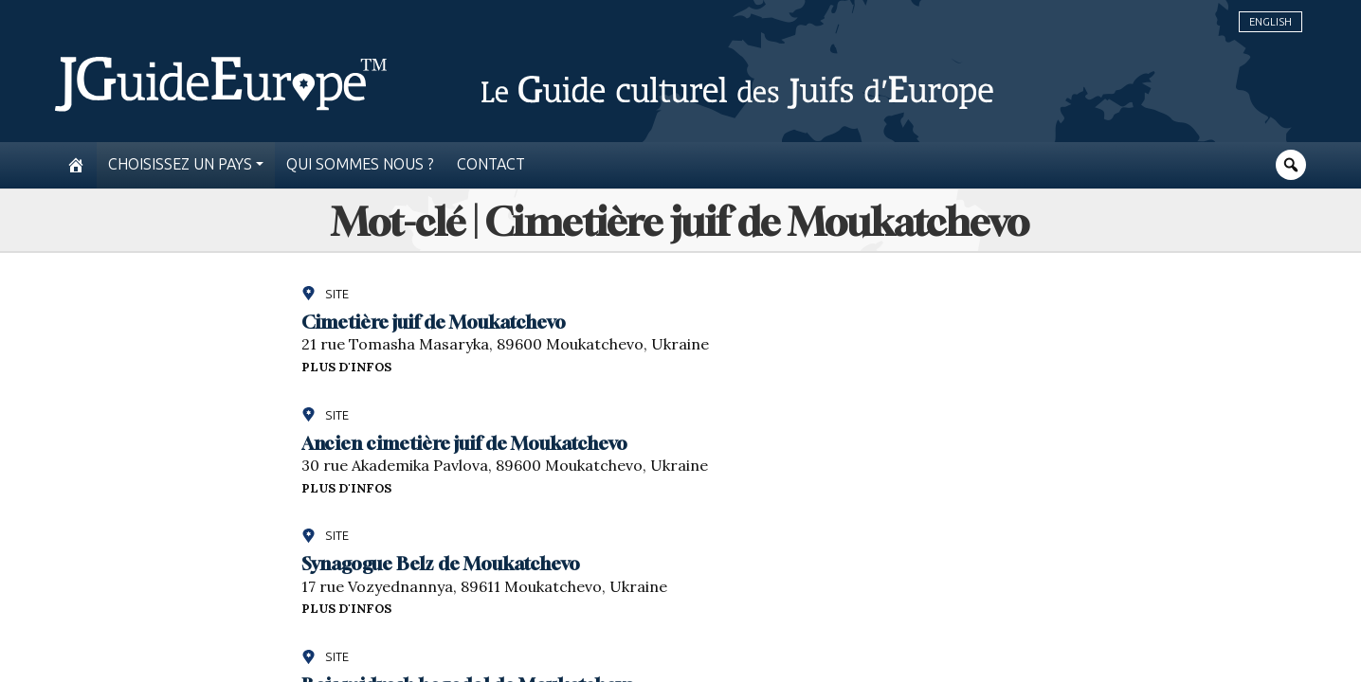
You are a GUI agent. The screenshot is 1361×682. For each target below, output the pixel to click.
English (1270, 21)
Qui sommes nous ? (360, 164)
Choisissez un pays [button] (180, 164)
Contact (491, 164)
